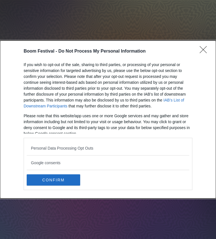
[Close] (205, 51)
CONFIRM (53, 179)
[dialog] (108, 119)
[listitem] (108, 148)
